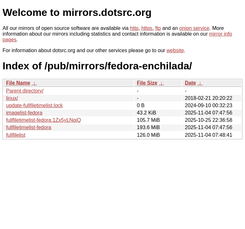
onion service (194, 28)
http (134, 28)
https (146, 28)
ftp (158, 28)
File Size (147, 83)
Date (190, 83)
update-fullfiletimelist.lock (34, 105)
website (175, 50)
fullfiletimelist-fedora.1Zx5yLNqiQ (43, 120)
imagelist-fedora (24, 112)
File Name (18, 83)
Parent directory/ (24, 91)
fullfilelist (15, 135)
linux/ (12, 98)
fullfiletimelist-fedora (28, 127)
